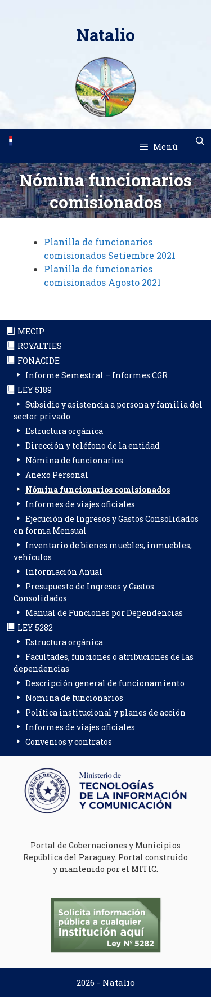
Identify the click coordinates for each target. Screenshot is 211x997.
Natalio (105, 35)
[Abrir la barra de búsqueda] (200, 140)
